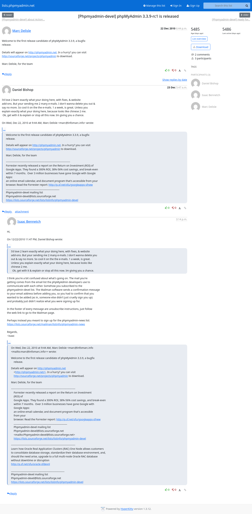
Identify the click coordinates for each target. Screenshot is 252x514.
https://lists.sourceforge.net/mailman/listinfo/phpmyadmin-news (46, 324)
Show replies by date (174, 79)
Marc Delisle (21, 30)
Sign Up (193, 5)
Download (200, 47)
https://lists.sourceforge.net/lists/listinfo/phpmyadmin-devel (42, 200)
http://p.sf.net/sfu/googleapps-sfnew (71, 184)
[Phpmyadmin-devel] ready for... (231, 19)
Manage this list (154, 5)
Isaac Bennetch (29, 221)
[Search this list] (223, 6)
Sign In (176, 5)
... (4, 129)
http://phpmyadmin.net (42, 52)
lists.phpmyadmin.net (18, 5)
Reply (7, 74)
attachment (22, 211)
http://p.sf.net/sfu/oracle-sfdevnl (30, 464)
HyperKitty (127, 509)
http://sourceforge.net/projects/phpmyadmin (29, 56)
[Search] (247, 6)
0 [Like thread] (167, 70)
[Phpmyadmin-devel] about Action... (23, 19)
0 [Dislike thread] (174, 70)
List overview (199, 38)
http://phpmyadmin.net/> (30, 372)
